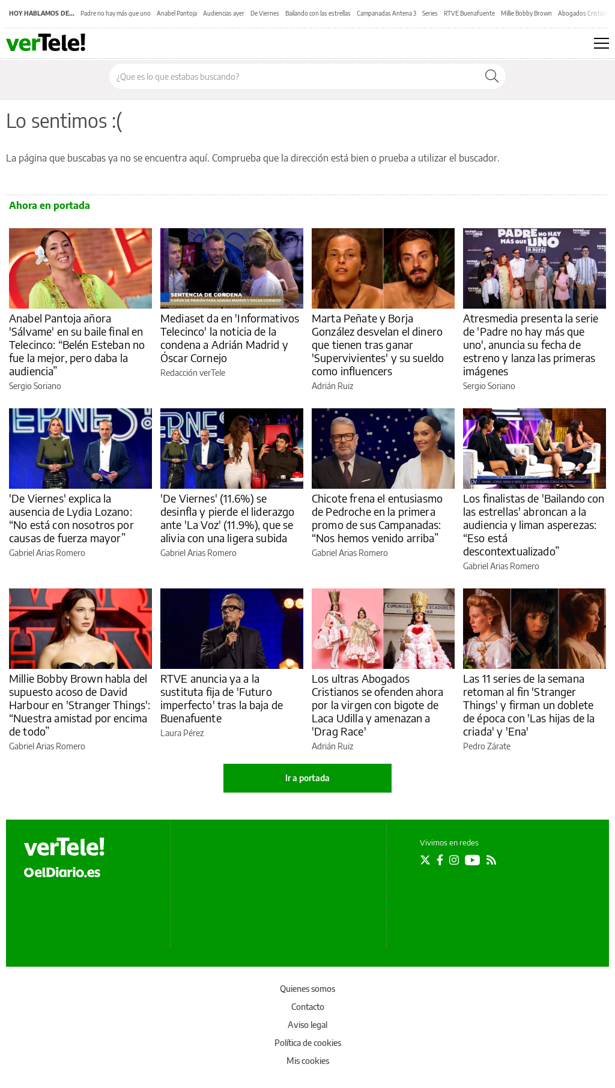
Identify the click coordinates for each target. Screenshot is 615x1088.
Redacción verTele (192, 372)
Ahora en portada (49, 205)
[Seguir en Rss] (491, 859)
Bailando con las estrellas (318, 13)
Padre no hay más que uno (115, 13)
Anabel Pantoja (177, 13)
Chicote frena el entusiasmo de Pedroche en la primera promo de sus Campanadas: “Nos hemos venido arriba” (377, 518)
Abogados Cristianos (586, 13)
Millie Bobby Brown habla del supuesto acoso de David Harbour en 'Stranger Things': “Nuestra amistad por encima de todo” (79, 704)
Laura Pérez (182, 733)
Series (430, 13)
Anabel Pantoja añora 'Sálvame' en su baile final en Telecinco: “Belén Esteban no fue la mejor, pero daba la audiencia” (77, 344)
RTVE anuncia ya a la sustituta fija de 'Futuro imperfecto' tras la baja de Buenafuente (221, 698)
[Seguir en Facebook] (440, 859)
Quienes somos (307, 989)
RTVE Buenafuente (469, 13)
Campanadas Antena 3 (386, 13)
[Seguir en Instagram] (454, 859)
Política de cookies (307, 1043)
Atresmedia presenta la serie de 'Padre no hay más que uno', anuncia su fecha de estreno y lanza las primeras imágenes (530, 344)
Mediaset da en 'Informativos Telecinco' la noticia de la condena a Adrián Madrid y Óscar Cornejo (229, 337)
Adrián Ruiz (332, 386)
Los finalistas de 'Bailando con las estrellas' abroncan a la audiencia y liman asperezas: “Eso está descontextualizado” (534, 524)
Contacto (307, 1007)
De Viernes (264, 13)
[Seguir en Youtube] (472, 859)
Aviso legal (307, 1025)
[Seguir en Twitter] (425, 859)
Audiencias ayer (223, 13)
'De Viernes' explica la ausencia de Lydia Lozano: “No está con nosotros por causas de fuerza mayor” (71, 518)
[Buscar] (492, 76)
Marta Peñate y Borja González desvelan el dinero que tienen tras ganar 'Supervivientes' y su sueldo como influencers (378, 344)
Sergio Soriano (35, 386)
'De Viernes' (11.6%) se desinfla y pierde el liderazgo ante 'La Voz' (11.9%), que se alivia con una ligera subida (227, 518)
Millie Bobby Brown (526, 13)
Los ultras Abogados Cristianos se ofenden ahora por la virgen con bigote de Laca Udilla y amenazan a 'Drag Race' (377, 704)
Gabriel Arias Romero (47, 553)
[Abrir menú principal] (601, 43)
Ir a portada (307, 778)
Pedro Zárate (486, 746)
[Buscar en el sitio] (294, 76)
